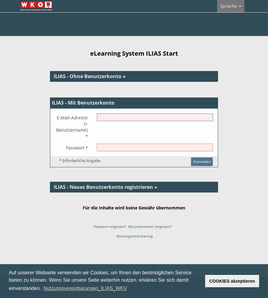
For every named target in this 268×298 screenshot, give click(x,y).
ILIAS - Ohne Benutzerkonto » (90, 76)
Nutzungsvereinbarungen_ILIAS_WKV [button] (85, 288)
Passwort (77, 148)
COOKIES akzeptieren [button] (232, 281)
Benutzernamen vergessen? (150, 226)
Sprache (230, 6)
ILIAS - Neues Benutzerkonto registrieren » (105, 187)
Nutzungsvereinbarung (135, 236)
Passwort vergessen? (110, 226)
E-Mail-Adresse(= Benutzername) (72, 127)
